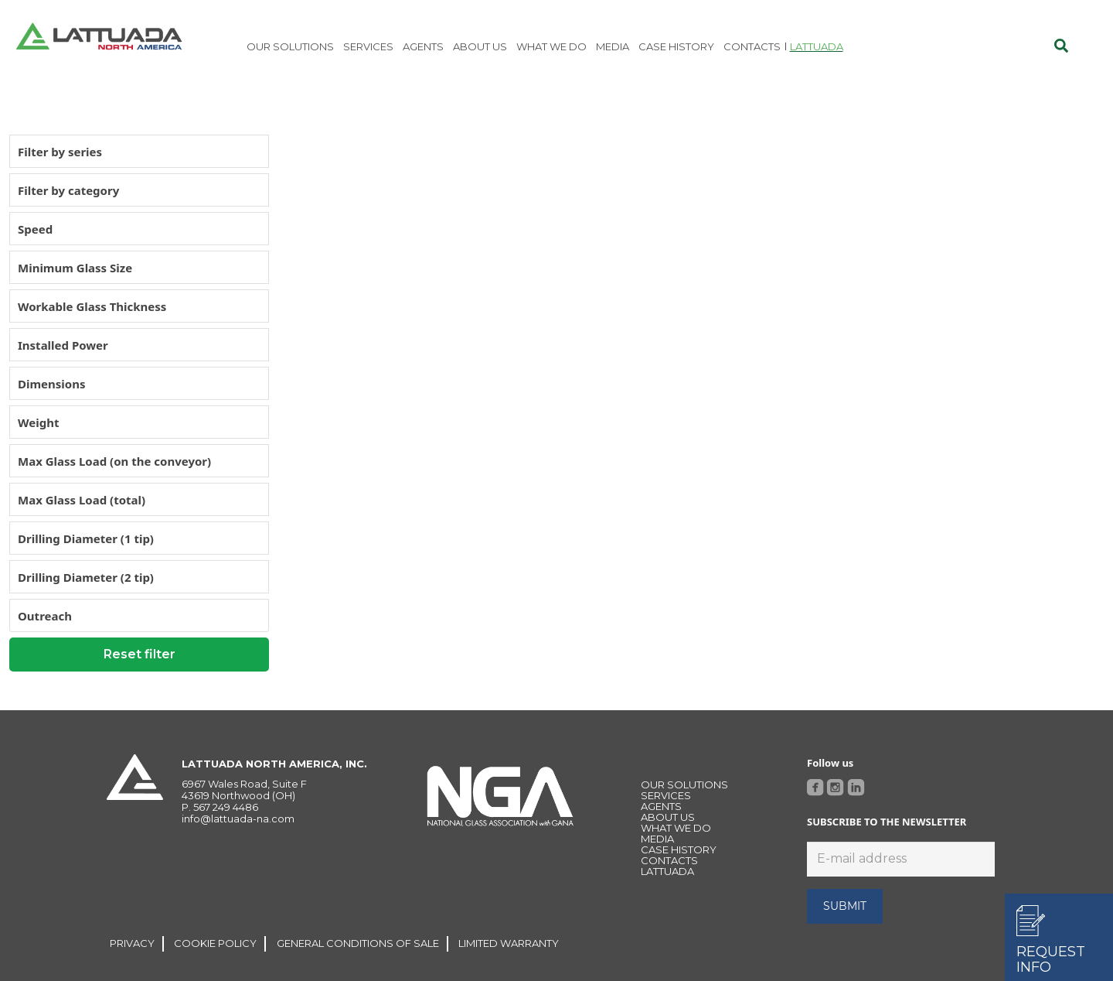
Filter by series (60, 151)
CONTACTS (669, 860)
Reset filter (139, 654)
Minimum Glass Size (75, 267)
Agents (661, 806)
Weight (38, 422)
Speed (35, 229)
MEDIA (657, 838)
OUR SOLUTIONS (684, 784)
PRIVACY (132, 943)
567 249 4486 (225, 807)
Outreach (45, 616)
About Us (668, 817)
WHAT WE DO (676, 828)
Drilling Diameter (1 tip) (86, 538)
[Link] (99, 38)
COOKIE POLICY (215, 943)
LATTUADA (667, 871)
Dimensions (51, 383)
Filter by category (68, 190)
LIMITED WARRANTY (508, 943)
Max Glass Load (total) (81, 500)
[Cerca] (1061, 46)
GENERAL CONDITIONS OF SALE (358, 943)
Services (666, 795)
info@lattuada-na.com (238, 818)
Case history (678, 849)
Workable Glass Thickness (92, 306)
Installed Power (63, 345)
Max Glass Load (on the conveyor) (114, 461)
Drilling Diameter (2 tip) (86, 577)
